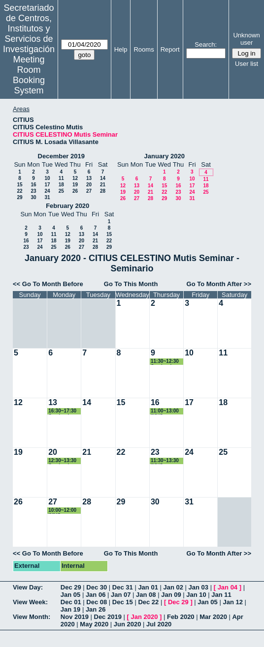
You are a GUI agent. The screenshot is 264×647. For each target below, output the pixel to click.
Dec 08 (96, 602)
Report (170, 49)
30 (33, 197)
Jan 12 (232, 602)
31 (47, 197)
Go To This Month (131, 284)
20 (89, 184)
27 (89, 191)
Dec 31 (122, 587)
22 (19, 191)
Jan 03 (198, 587)
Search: (206, 44)
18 (61, 184)
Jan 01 (148, 587)
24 (47, 191)
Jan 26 (95, 609)
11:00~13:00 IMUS (165, 411)
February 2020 (67, 205)
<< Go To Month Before (48, 284)
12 (75, 178)
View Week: (30, 602)
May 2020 (94, 624)
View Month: (31, 616)
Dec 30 (96, 587)
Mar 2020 (213, 616)
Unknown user (246, 38)
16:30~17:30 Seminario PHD (62, 411)
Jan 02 (173, 587)
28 (102, 191)
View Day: (28, 587)
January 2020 (164, 156)
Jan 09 (171, 594)
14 (102, 178)
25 (61, 191)
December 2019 (61, 156)
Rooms (143, 49)
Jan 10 (196, 594)
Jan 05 (70, 594)
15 (19, 184)
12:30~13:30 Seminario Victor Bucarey (62, 461)
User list (246, 63)
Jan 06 (95, 594)
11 (61, 178)
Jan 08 (146, 594)
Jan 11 (221, 594)
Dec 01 (71, 602)
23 (33, 191)
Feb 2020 (181, 616)
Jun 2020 (127, 624)
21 (102, 184)
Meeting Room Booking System (29, 75)
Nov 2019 (75, 616)
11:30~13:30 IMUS (165, 461)
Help (121, 49)
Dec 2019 (108, 616)
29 (19, 197)
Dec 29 (71, 587)
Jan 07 (121, 594)
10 (47, 178)
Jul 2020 (158, 624)
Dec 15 (122, 602)
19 (75, 184)
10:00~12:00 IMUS (62, 510)
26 (75, 191)
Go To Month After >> (219, 284)
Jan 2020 (144, 616)
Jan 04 (227, 587)
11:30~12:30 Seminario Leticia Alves (166, 361)
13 (89, 178)
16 (33, 184)
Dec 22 (148, 602)
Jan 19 (70, 609)
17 (47, 184)
